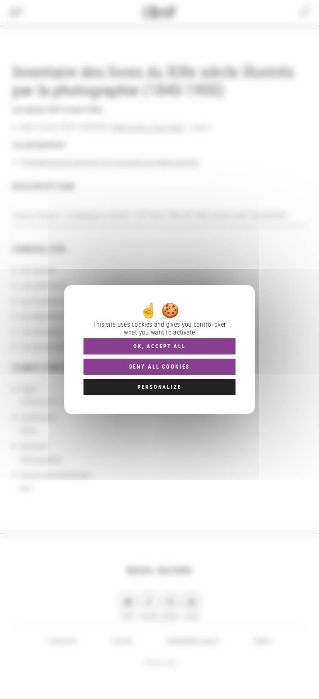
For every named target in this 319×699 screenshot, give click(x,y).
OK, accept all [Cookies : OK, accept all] (159, 346)
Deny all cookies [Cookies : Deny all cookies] (159, 366)
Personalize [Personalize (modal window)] (159, 387)
